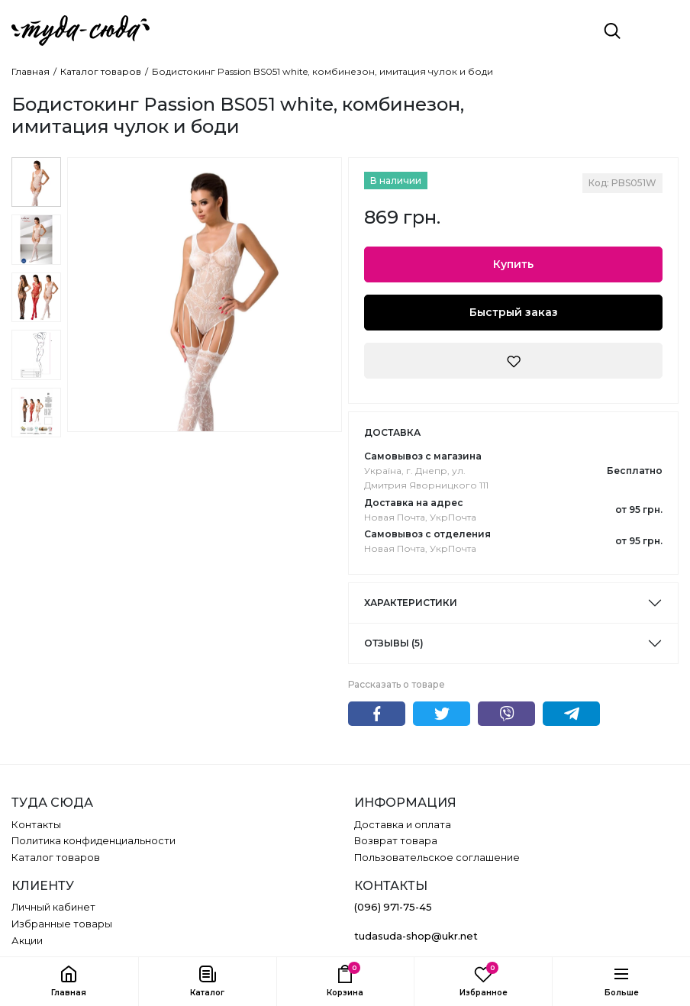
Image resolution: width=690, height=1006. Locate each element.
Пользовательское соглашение (437, 857)
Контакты (36, 824)
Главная (30, 71)
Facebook (376, 713)
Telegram (571, 713)
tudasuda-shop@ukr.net (416, 936)
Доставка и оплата (402, 824)
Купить (513, 264)
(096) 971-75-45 (393, 907)
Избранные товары (61, 924)
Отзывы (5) (394, 643)
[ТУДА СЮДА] (80, 30)
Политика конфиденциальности (93, 840)
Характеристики (410, 602)
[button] (207, 981)
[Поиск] (612, 30)
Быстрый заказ (513, 312)
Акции (27, 940)
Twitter (441, 713)
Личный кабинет (53, 907)
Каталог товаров (100, 71)
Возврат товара (395, 840)
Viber (506, 713)
